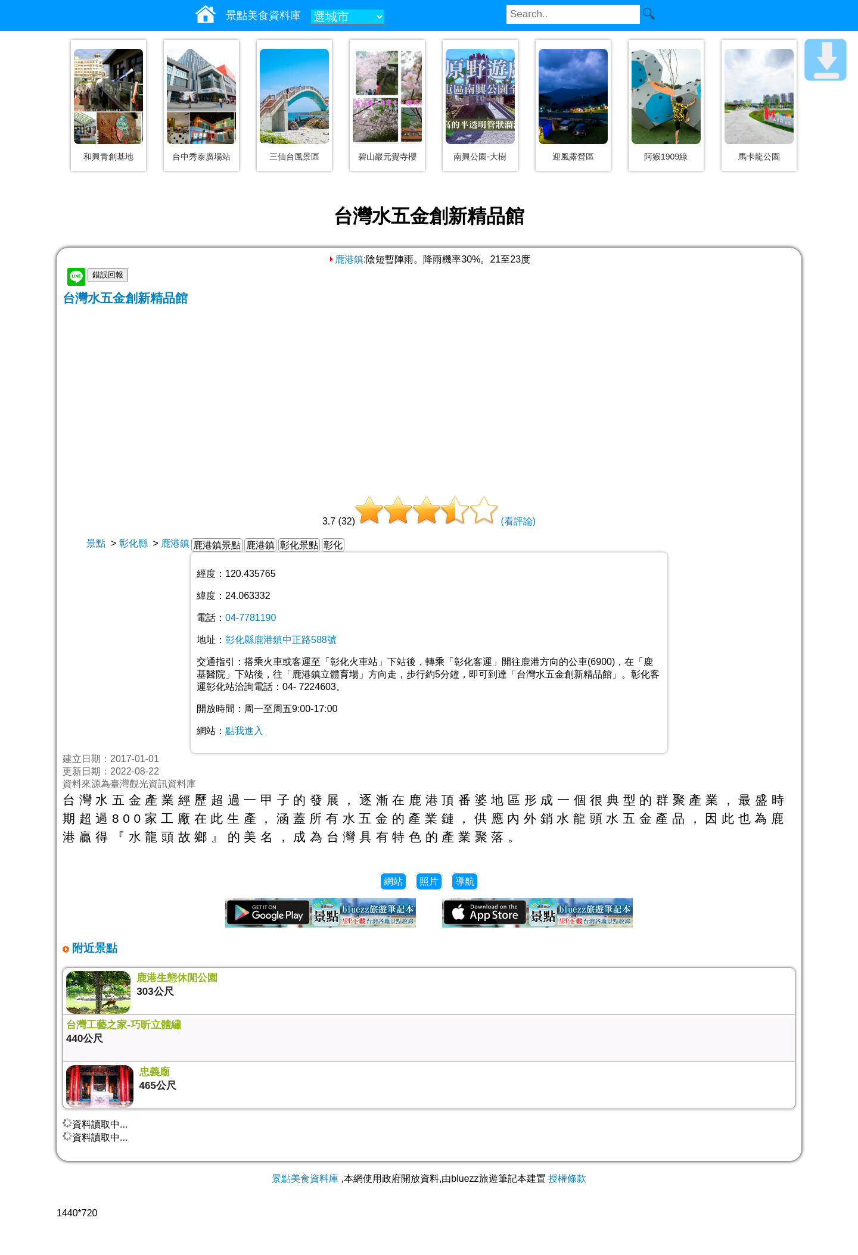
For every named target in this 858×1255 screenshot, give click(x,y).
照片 (429, 881)
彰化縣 (133, 543)
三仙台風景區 (294, 156)
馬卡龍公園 (759, 156)
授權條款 (567, 1178)
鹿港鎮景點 (217, 545)
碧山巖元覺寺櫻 (387, 156)
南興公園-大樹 (479, 156)
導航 (464, 881)
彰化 (333, 545)
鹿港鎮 (345, 259)
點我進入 (244, 731)
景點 (95, 543)
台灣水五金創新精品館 (125, 298)
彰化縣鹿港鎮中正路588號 (281, 640)
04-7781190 (250, 618)
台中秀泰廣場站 (201, 156)
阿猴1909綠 (666, 156)
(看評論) (518, 521)
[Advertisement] (429, 396)
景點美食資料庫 (305, 1178)
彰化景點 (299, 545)
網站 (393, 881)
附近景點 (93, 948)
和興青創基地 (108, 156)
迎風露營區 (573, 156)
